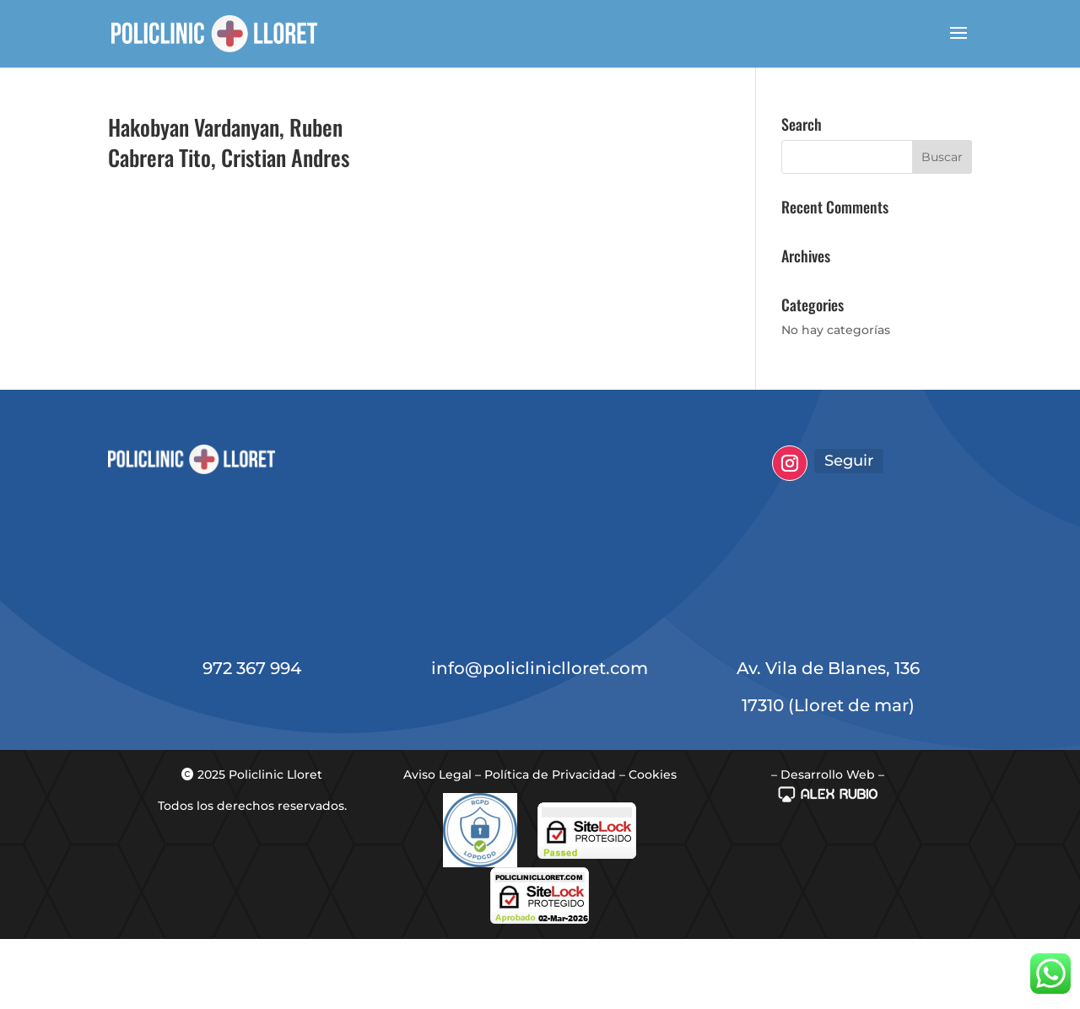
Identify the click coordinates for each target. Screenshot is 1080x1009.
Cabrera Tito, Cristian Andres (228, 157)
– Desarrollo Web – (827, 774)
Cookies (653, 774)
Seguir (848, 460)
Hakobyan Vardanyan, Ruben (225, 127)
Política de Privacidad (550, 774)
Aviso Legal (437, 774)
